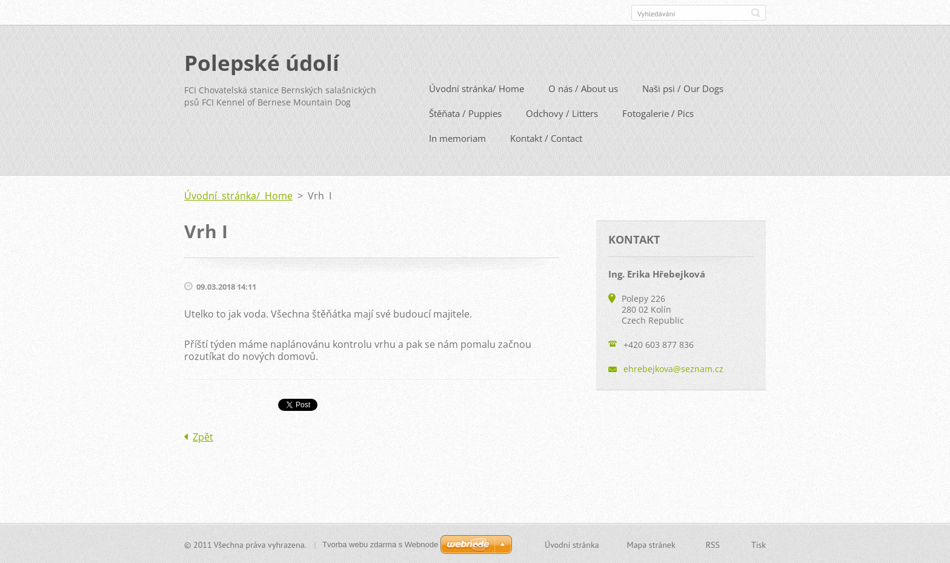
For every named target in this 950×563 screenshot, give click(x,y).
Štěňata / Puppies (465, 113)
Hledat (755, 12)
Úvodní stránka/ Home (476, 88)
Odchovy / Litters (562, 113)
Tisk (758, 544)
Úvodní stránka (572, 544)
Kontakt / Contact (546, 138)
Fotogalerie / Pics (658, 113)
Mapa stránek (651, 544)
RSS (713, 544)
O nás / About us (583, 88)
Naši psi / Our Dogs (682, 88)
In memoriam (457, 138)
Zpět (203, 436)
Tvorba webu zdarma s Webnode (380, 543)
